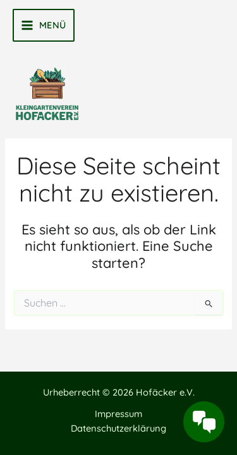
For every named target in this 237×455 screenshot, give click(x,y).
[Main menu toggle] (44, 25)
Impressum (118, 414)
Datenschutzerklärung (118, 428)
